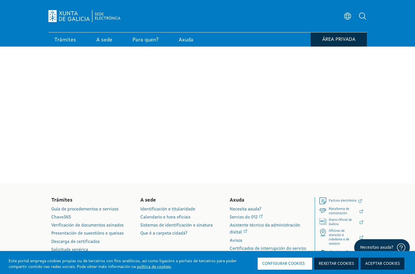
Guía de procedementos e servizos (84, 209)
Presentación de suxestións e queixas (87, 233)
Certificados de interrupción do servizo (268, 249)
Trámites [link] (65, 40)
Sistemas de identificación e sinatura (176, 225)
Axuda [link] (186, 40)
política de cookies (154, 267)
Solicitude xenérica (69, 250)
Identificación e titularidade (167, 209)
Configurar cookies (283, 264)
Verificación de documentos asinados (87, 225)
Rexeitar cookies (336, 264)
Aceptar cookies (382, 264)
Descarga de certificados (75, 242)
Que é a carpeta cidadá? (163, 233)
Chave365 (61, 217)
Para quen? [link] (146, 40)
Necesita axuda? (245, 209)
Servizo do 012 (244, 217)
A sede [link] (104, 40)
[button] (362, 16)
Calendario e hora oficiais (165, 217)
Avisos (236, 241)
